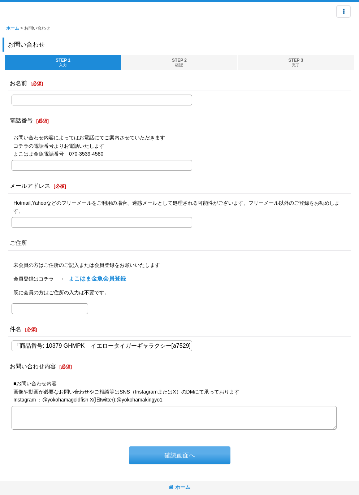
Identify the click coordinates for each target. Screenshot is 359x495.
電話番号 (21, 120)
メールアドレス (30, 185)
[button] (343, 11)
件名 (15, 329)
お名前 (18, 83)
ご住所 (18, 242)
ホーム (179, 487)
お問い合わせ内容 (33, 366)
